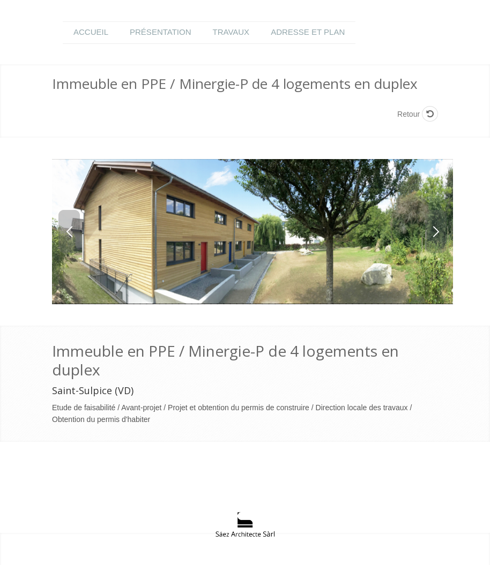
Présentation (160, 31)
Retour (417, 114)
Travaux (231, 31)
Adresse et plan (308, 31)
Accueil (90, 31)
